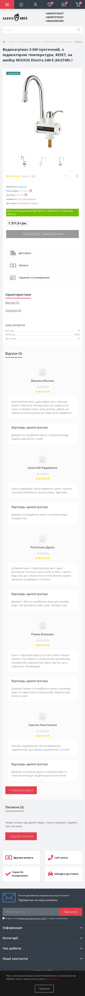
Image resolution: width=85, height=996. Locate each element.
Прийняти (44, 988)
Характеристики (18, 294)
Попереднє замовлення (42, 234)
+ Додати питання (21, 836)
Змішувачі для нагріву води (57, 41)
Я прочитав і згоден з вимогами (36, 918)
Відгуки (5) (12, 303)
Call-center (61, 857)
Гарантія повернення (20, 873)
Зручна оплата (23, 857)
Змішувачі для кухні (29, 41)
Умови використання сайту (32, 918)
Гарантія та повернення (34, 277)
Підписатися (70, 911)
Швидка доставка (66, 873)
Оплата (23, 265)
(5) (33, 176)
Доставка (25, 253)
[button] (35, 4)
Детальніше (52, 978)
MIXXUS (22, 186)
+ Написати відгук (21, 790)
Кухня (12, 41)
